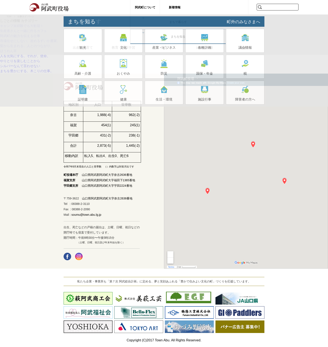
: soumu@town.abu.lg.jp (85, 214)
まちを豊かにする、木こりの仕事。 (27, 71)
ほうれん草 (8, 51)
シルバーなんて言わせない (20, 66)
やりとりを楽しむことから (20, 61)
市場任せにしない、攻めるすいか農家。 (30, 41)
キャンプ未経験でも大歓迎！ (22, 26)
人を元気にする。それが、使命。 (25, 56)
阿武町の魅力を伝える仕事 (20, 36)
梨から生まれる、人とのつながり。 (27, 46)
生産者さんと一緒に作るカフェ (25, 31)
